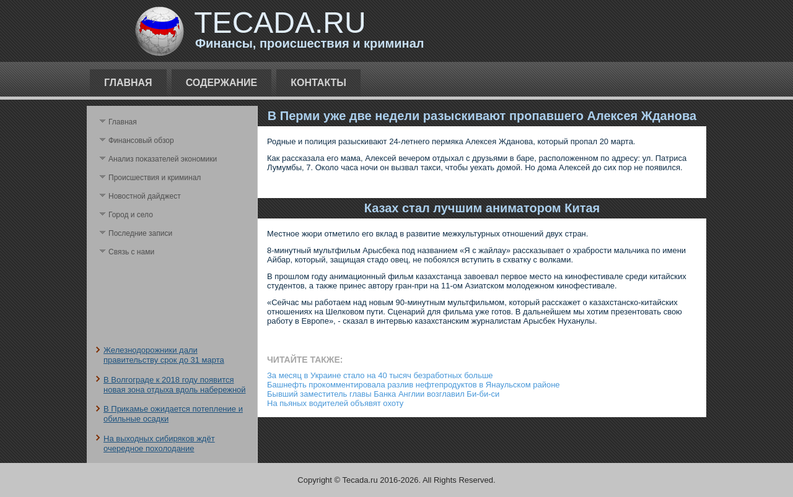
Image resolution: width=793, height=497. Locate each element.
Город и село (130, 214)
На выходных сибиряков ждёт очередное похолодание (159, 443)
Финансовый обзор (141, 140)
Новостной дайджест (144, 196)
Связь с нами (131, 252)
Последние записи (140, 233)
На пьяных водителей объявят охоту (335, 403)
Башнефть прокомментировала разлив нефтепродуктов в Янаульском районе (413, 384)
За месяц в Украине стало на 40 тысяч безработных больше (380, 375)
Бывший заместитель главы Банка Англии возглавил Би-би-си (383, 394)
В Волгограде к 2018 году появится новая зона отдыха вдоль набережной (174, 384)
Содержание (222, 82)
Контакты (318, 82)
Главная (128, 82)
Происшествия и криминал (154, 177)
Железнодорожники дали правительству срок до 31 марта (163, 355)
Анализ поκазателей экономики (162, 159)
